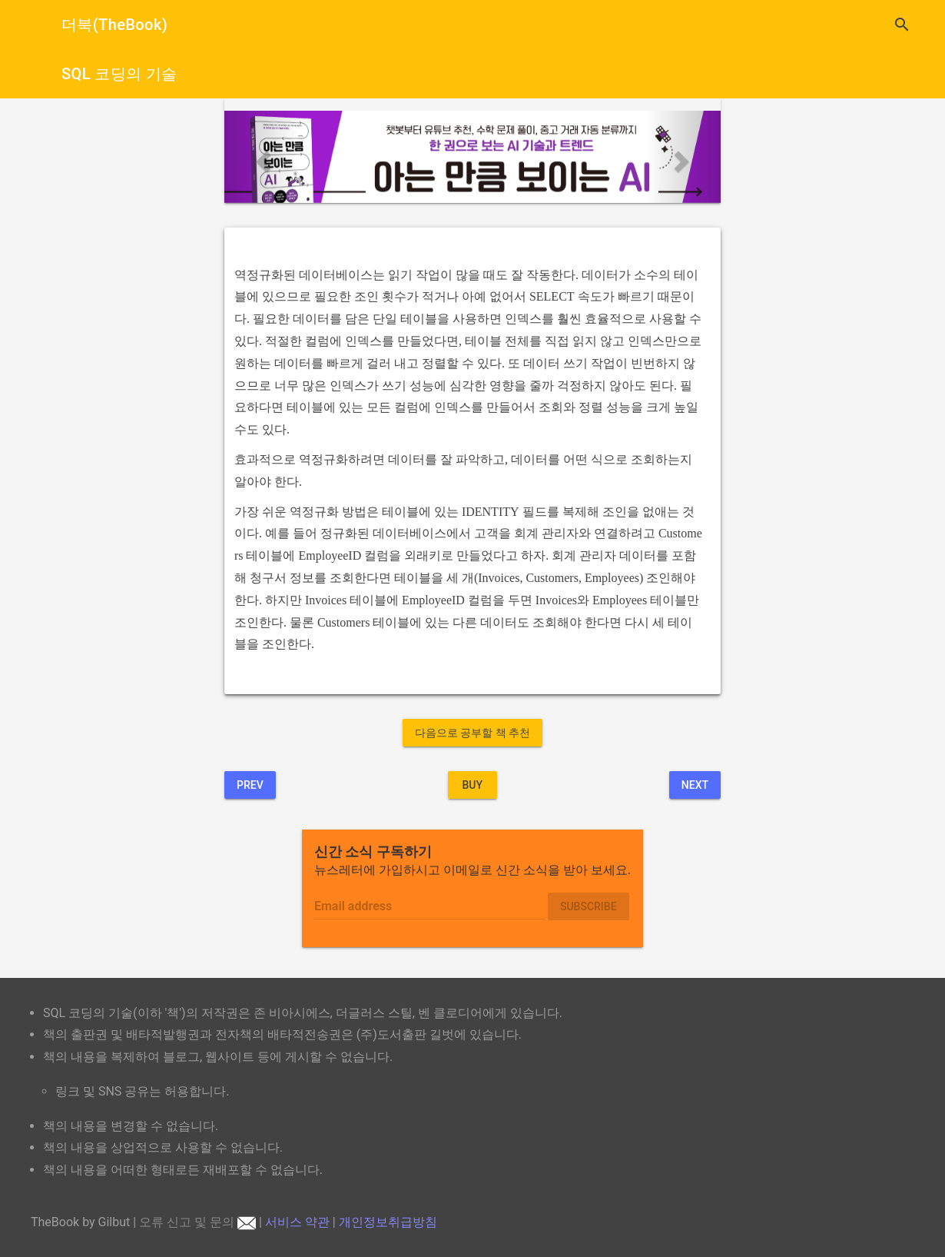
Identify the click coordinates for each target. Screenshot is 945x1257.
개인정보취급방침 (388, 1222)
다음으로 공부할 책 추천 (472, 733)
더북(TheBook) (114, 24)
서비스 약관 (297, 1222)
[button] (261, 157)
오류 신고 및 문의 (197, 1222)
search (902, 24)
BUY (472, 785)
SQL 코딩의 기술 (119, 74)
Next (694, 785)
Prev (250, 785)
